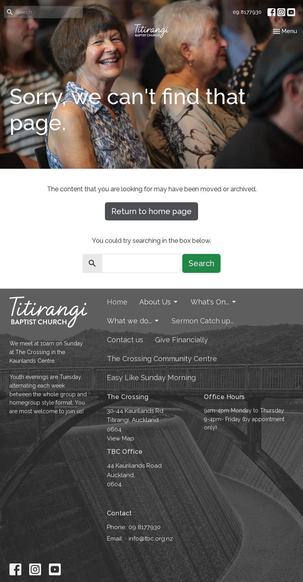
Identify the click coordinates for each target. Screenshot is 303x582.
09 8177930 (247, 12)
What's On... (214, 302)
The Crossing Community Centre (162, 358)
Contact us (125, 340)
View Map (120, 438)
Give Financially (181, 340)
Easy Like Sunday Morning (151, 377)
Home (117, 302)
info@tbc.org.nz (151, 538)
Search (201, 263)
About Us (159, 302)
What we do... (133, 321)
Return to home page (151, 211)
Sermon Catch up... (203, 321)
